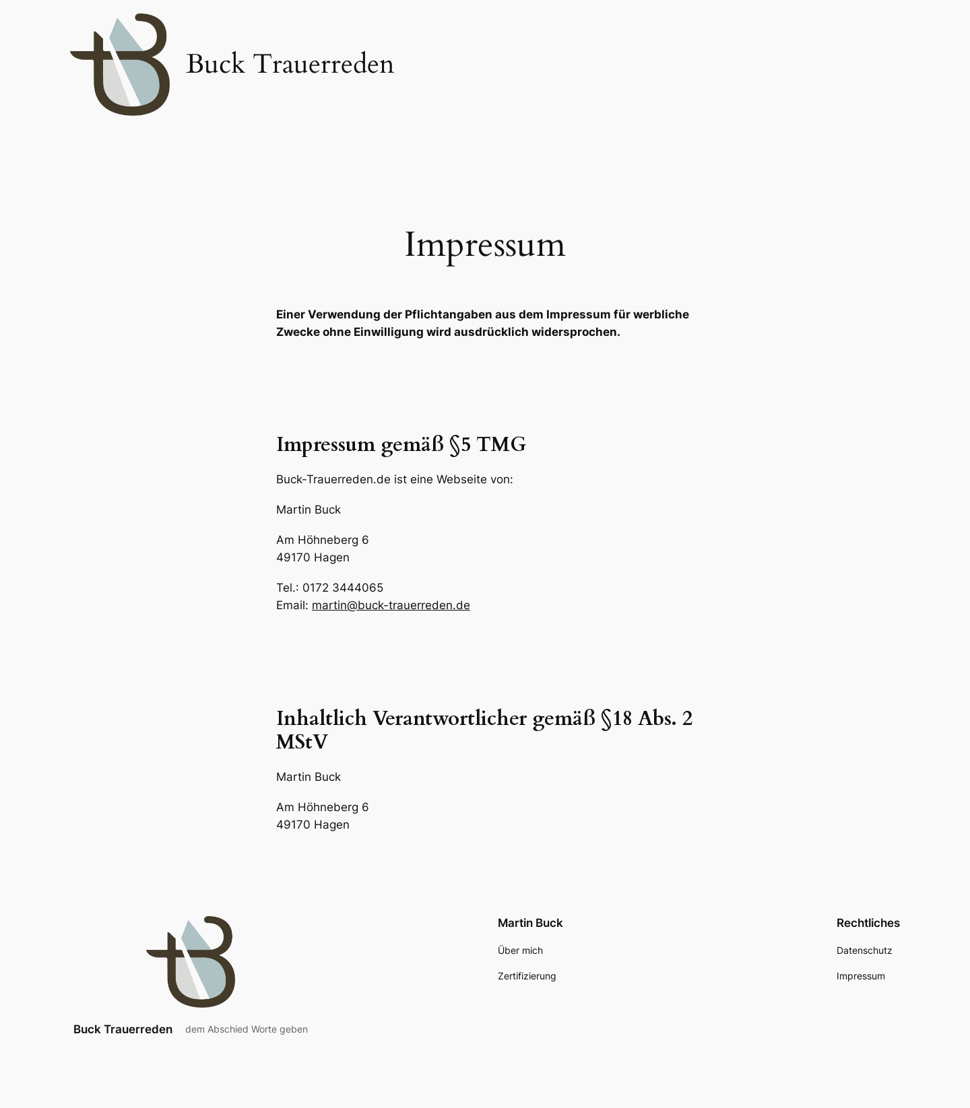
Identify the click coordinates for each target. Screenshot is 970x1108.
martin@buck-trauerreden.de (391, 605)
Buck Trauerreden (122, 1029)
